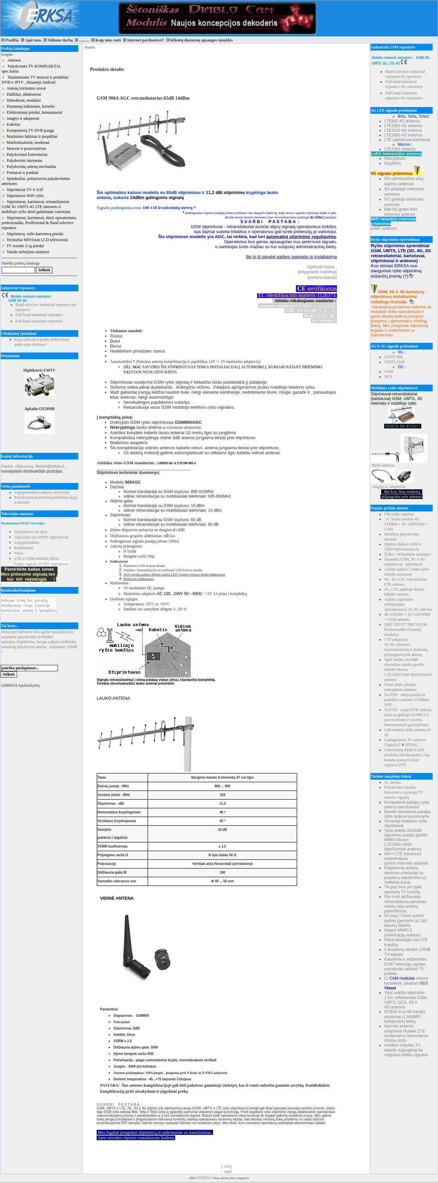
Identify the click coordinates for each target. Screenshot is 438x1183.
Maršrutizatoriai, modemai (25, 142)
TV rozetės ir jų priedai (23, 245)
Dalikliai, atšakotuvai (21, 94)
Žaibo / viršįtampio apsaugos (407, 554)
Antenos (11, 60)
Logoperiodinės (26, 542)
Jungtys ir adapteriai (20, 118)
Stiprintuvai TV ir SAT (22, 189)
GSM (388, 371)
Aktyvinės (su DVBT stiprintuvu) (41, 537)
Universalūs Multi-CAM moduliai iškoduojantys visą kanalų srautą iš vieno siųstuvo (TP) (406, 757)
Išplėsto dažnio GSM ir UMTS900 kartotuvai (403, 547)
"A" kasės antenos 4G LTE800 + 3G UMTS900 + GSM (406, 524)
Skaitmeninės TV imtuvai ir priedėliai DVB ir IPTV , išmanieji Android (35, 80)
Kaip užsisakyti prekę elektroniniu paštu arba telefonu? (42, 342)
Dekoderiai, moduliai (21, 100)
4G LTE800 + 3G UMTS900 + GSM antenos (407, 617)
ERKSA (205, 1177)
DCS (388, 376)
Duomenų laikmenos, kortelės (28, 106)
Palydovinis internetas (22, 160)
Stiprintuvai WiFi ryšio (23, 195)
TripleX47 (392, 745)
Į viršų (226, 1166)
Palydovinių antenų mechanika (29, 166)
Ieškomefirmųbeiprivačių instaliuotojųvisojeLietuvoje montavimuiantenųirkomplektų (29, 605)
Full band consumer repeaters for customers (404, 95)
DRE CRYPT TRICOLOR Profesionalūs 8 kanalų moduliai (405, 629)
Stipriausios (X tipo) (30, 531)
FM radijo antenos (399, 514)
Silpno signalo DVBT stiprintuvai (41, 564)
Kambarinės (24, 548)
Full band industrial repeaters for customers (404, 84)
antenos (388, 465)
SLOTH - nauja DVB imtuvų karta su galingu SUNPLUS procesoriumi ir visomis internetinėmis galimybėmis (407, 717)
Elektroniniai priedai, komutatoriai (32, 112)
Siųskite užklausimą (17, 466)
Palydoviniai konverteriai (24, 154)
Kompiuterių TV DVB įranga (28, 130)
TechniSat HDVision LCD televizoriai (35, 239)
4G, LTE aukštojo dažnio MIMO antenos (404, 592)
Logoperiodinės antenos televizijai (42, 492)
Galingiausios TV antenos (405, 739)
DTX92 (411, 745)
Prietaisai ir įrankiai (20, 172)
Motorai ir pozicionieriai (24, 148)
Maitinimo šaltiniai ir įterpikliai (30, 136)
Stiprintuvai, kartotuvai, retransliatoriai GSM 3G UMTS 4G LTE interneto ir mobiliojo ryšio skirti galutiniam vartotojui (36, 206)
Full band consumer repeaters (39, 321)
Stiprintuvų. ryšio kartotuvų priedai (32, 233)
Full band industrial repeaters (38, 314)
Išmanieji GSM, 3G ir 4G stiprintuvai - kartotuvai (404, 562)
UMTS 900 (393, 357)
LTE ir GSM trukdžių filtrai (36, 558)
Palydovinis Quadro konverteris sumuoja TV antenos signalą (403, 792)
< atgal (226, 1171)
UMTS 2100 (394, 362)
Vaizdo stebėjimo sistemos (25, 252)
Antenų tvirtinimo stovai (24, 88)
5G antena (392, 782)
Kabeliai (11, 124)
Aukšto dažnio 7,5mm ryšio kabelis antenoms (406, 572)
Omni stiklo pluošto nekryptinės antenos (400, 687)
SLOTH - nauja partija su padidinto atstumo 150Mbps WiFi (406, 699)
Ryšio (376, 465)
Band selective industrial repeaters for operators (405, 74)
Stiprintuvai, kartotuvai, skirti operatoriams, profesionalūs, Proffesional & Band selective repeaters (39, 222)
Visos (18, 553)
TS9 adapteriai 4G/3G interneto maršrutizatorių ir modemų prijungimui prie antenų (405, 647)
